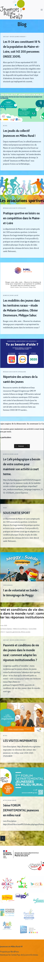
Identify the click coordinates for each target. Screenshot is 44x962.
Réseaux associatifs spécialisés (14, 208)
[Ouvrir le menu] (42, 9)
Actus (5, 125)
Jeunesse (6, 295)
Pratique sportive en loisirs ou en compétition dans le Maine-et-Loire (21, 218)
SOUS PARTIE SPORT (16, 513)
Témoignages (8, 585)
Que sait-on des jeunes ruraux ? (14, 36)
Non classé (14, 295)
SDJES (5, 508)
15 (24, 838)
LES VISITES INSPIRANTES (20, 741)
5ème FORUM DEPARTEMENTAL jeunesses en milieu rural (21, 810)
